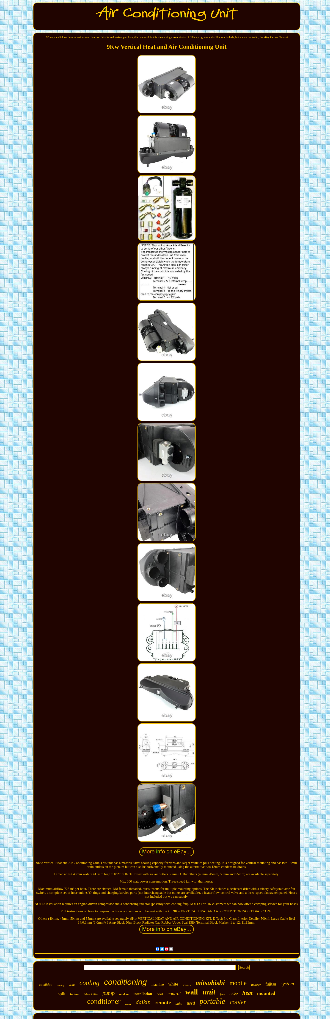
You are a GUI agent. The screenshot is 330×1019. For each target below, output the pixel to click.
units (178, 1003)
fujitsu (270, 984)
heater (128, 1004)
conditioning (125, 981)
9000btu (187, 985)
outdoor (124, 994)
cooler (238, 1001)
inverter (256, 984)
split (62, 993)
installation (143, 994)
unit (208, 992)
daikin (143, 1002)
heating (60, 985)
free (222, 994)
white (173, 984)
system (287, 983)
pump (108, 993)
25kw (72, 984)
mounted (266, 993)
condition (45, 984)
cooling (89, 982)
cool (160, 994)
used (191, 1003)
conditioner (104, 1001)
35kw (233, 994)
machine (157, 984)
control (174, 993)
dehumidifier (91, 994)
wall (191, 992)
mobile (238, 983)
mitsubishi (210, 982)
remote (163, 1002)
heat (247, 993)
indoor (74, 994)
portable (212, 1001)
